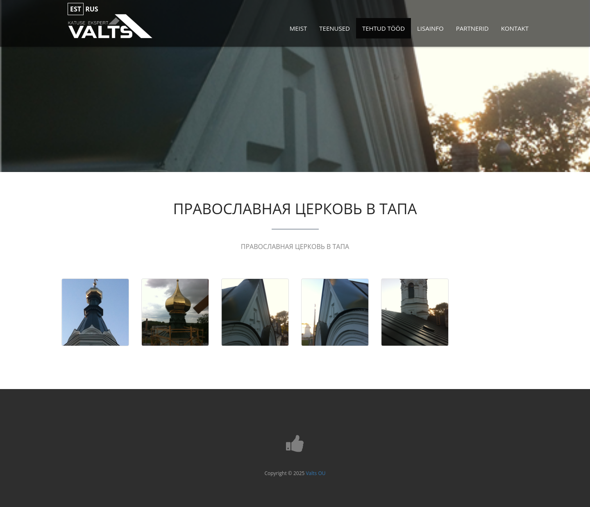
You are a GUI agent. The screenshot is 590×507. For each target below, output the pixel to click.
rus (91, 9)
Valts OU (315, 473)
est (75, 9)
